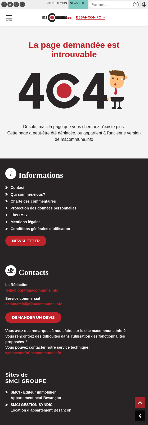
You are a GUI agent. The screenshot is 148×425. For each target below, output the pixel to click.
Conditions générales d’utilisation (40, 229)
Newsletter (26, 241)
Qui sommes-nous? (28, 194)
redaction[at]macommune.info (32, 290)
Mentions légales (26, 222)
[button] (136, 4)
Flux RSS (19, 215)
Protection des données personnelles (44, 208)
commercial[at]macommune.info (33, 304)
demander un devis (33, 317)
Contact (17, 187)
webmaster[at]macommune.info (33, 353)
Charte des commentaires (33, 201)
